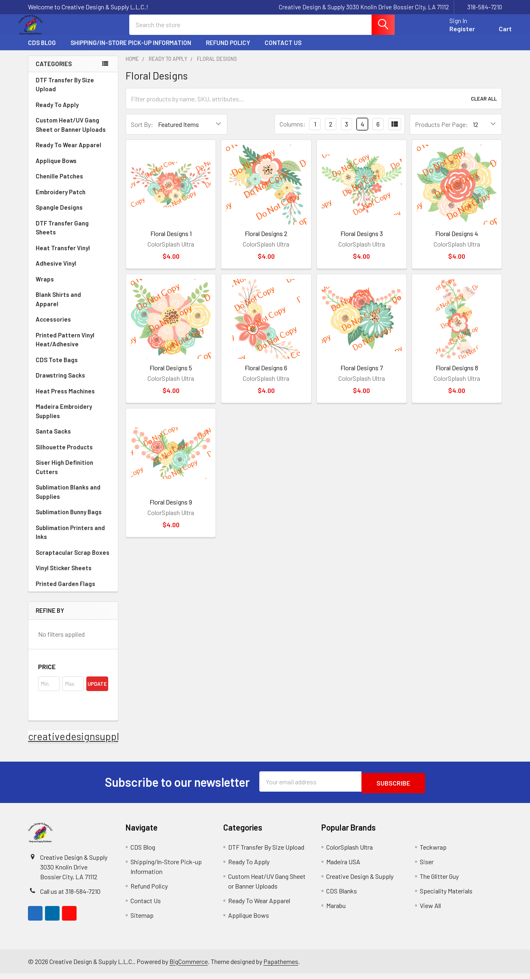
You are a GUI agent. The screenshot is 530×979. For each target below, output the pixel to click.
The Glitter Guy (439, 882)
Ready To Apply (73, 112)
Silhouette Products (73, 454)
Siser (427, 867)
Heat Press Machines (73, 398)
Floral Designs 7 (361, 375)
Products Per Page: (441, 131)
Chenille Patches (73, 183)
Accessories (73, 326)
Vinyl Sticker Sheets (73, 575)
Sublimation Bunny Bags (73, 519)
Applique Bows (73, 168)
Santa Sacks (53, 438)
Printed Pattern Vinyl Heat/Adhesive (73, 347)
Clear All (484, 106)
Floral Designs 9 (171, 509)
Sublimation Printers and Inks (70, 539)
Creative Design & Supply (359, 882)
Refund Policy (228, 50)
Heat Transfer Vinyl (73, 255)
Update (97, 691)
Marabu (336, 911)
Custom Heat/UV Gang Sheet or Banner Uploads (71, 132)
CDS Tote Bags (57, 367)
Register (452, 33)
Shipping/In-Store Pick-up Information (131, 50)
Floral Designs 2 (266, 241)
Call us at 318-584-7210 (70, 897)
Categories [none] (54, 71)
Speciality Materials (446, 896)
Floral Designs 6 (266, 375)
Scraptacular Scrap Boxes (72, 559)
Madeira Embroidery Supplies (73, 418)
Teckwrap (433, 853)
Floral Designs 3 (361, 241)
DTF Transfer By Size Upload (65, 92)
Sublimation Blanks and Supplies (73, 499)
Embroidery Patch (73, 199)
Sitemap (142, 921)
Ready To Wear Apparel (68, 152)
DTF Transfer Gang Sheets (73, 235)
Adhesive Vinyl (73, 270)
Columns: (293, 131)
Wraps (73, 286)
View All (430, 911)
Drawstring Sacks (60, 382)
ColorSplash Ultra (349, 853)
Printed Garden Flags (73, 591)
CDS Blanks (341, 896)
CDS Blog (42, 50)
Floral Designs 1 (171, 241)
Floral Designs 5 (171, 375)
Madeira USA (343, 867)
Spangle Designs (73, 214)
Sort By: (142, 131)
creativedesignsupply (76, 743)
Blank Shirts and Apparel (73, 306)
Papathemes (280, 967)
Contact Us (283, 50)
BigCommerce (188, 967)
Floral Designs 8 (457, 375)
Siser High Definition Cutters (64, 474)
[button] (73, 674)
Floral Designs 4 (456, 241)
